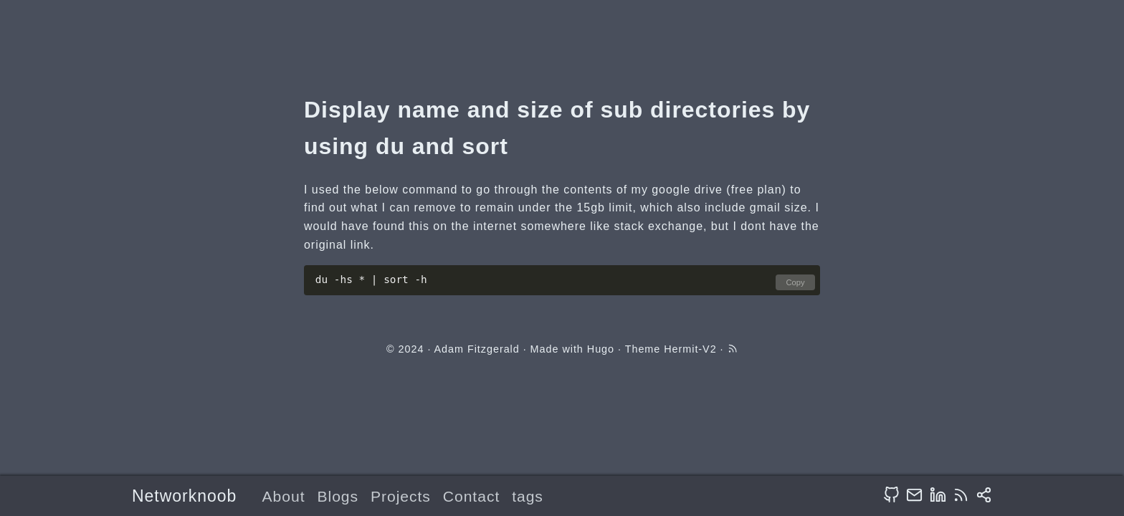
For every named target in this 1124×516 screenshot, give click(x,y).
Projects (401, 496)
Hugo (600, 349)
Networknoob (184, 496)
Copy (795, 282)
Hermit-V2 (690, 349)
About (283, 496)
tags (527, 496)
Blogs (337, 496)
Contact (471, 496)
